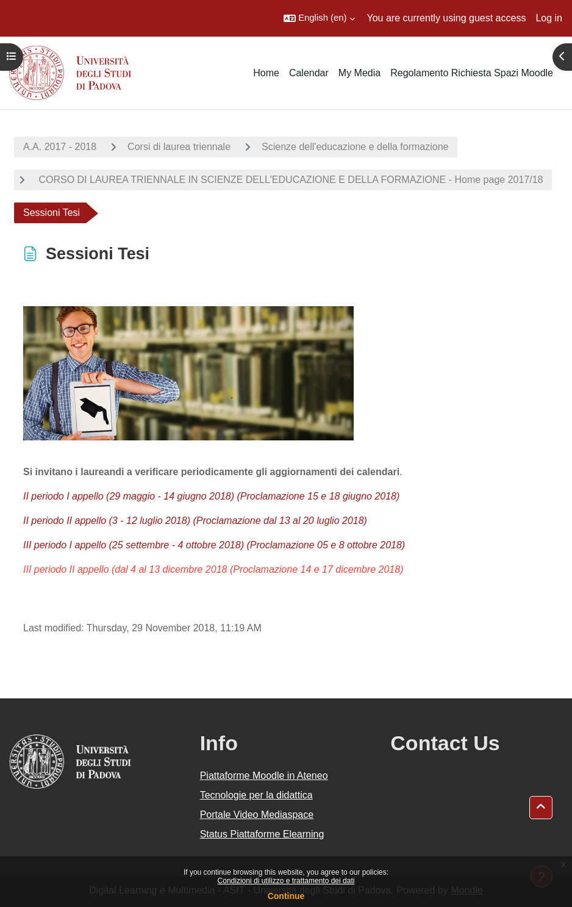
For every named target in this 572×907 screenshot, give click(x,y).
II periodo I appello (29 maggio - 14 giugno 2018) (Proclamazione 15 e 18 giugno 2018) (211, 496)
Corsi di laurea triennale (179, 147)
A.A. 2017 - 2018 (59, 147)
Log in (548, 18)
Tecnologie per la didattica (256, 795)
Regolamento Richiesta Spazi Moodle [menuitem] (471, 73)
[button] (319, 18)
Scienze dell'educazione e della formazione (355, 147)
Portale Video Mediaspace (257, 814)
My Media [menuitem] (359, 73)
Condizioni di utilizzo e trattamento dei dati (286, 881)
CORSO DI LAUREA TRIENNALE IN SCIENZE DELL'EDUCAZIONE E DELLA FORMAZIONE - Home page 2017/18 (289, 179)
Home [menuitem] (266, 73)
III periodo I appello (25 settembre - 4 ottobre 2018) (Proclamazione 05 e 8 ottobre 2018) (214, 545)
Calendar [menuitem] (309, 73)
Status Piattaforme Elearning (262, 834)
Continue (286, 896)
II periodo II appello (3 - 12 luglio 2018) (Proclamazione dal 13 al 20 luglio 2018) (195, 520)
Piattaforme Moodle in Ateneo (264, 775)
